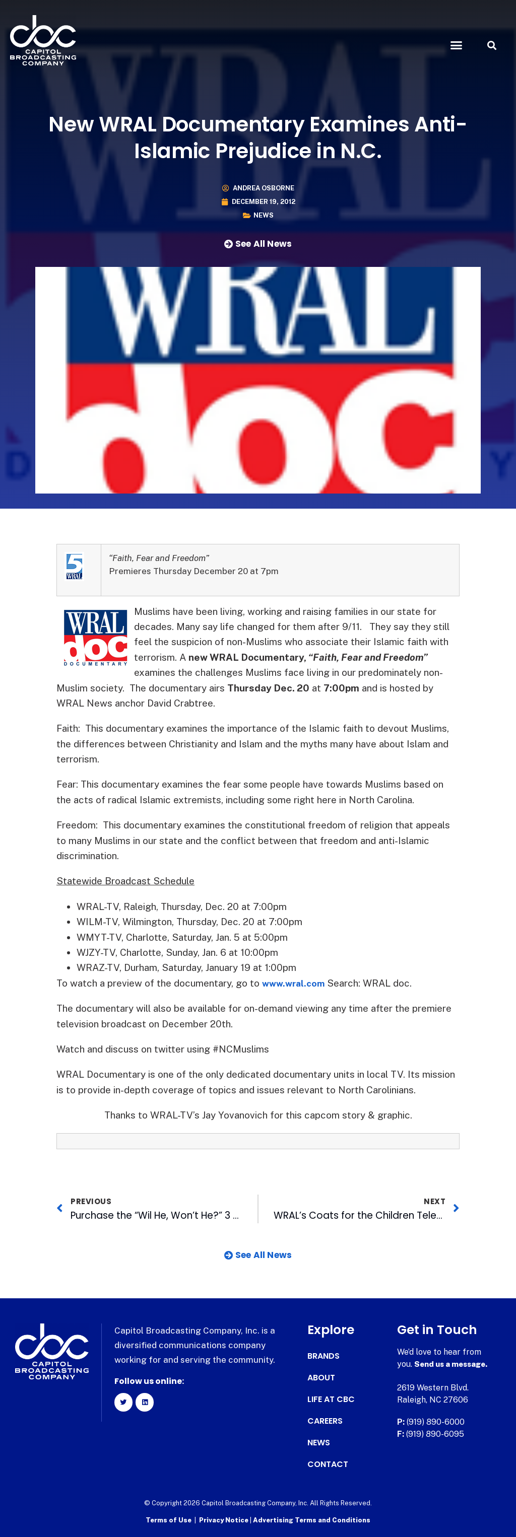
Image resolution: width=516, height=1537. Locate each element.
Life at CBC (331, 1399)
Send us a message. (453, 1364)
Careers (325, 1421)
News (263, 215)
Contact (327, 1464)
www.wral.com (295, 983)
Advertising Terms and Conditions (311, 1519)
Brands (323, 1356)
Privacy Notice (224, 1519)
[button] (456, 45)
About (321, 1378)
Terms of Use (168, 1519)
